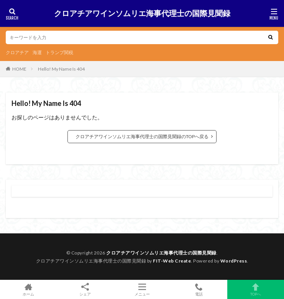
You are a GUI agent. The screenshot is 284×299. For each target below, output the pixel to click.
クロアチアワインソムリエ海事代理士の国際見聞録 (142, 13)
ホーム (28, 289)
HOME (19, 69)
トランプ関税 (59, 52)
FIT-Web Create (172, 261)
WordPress (233, 261)
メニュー (141, 289)
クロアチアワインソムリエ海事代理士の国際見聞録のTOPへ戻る (142, 136)
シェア (85, 289)
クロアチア (17, 52)
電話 (199, 289)
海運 (37, 52)
